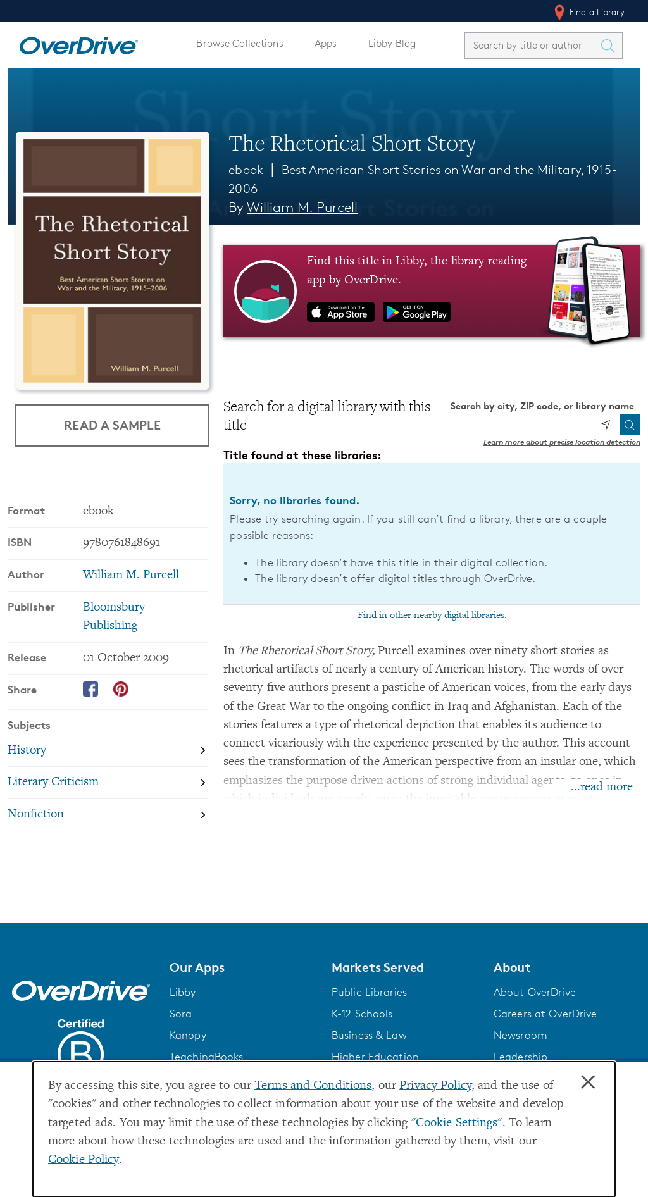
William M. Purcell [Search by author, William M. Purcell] (302, 207)
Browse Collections (239, 43)
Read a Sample (112, 425)
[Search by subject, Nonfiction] (108, 814)
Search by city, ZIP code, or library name (542, 406)
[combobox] (532, 45)
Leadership (520, 1056)
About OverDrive (535, 992)
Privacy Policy (435, 1086)
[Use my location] (605, 424)
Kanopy (188, 1035)
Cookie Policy (83, 1160)
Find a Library (588, 12)
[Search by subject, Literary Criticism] (108, 782)
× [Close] (588, 1082)
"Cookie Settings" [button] (456, 1123)
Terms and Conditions (312, 1086)
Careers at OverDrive (545, 1013)
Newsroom (520, 1035)
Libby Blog (392, 43)
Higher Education (375, 1056)
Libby (183, 992)
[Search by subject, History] (108, 750)
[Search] (630, 424)
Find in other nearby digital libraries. (432, 616)
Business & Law (369, 1035)
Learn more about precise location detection (561, 442)
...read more (602, 787)
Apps (326, 43)
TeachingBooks (207, 1056)
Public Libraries (369, 992)
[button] (243, 967)
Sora (181, 1013)
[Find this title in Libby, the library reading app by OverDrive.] (431, 291)
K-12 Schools (362, 1013)
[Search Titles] (610, 45)
